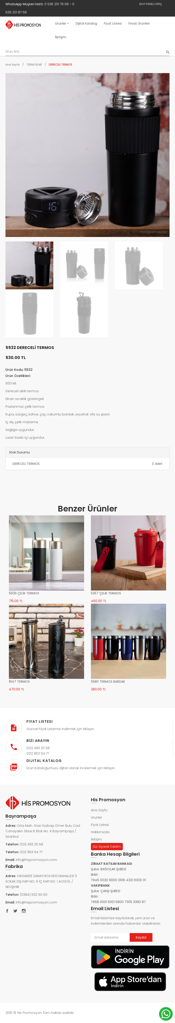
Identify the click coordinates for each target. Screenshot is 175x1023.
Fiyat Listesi (113, 23)
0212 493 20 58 (31, 844)
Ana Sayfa (12, 64)
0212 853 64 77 (31, 852)
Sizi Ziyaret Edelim (107, 846)
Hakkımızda (100, 832)
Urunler (96, 817)
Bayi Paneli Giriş (150, 4)
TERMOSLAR (34, 64)
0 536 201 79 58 (56, 4)
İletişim (60, 37)
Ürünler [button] (62, 23)
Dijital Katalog (86, 23)
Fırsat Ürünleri (139, 23)
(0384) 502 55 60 (33, 894)
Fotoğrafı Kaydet (154, 232)
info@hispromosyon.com (36, 860)
